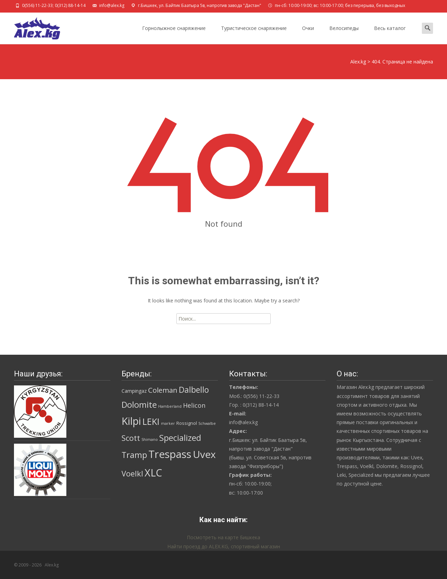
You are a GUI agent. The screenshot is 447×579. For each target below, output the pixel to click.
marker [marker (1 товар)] (168, 423)
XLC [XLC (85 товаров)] (153, 472)
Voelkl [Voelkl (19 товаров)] (132, 473)
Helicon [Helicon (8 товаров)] (194, 405)
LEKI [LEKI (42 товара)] (151, 421)
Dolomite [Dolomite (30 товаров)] (139, 404)
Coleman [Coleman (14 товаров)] (162, 390)
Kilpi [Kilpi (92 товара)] (131, 421)
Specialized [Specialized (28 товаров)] (180, 437)
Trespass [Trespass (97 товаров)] (169, 454)
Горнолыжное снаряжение (174, 34)
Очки (308, 34)
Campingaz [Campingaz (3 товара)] (134, 391)
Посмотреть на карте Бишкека (223, 537)
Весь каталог (390, 34)
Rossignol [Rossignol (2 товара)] (186, 423)
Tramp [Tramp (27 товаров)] (134, 454)
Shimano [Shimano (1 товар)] (149, 439)
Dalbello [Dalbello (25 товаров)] (194, 389)
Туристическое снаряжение (254, 34)
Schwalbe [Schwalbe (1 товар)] (207, 423)
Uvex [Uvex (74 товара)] (204, 454)
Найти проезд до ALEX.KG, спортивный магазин (223, 546)
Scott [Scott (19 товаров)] (131, 438)
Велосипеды (344, 34)
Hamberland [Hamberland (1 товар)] (170, 406)
